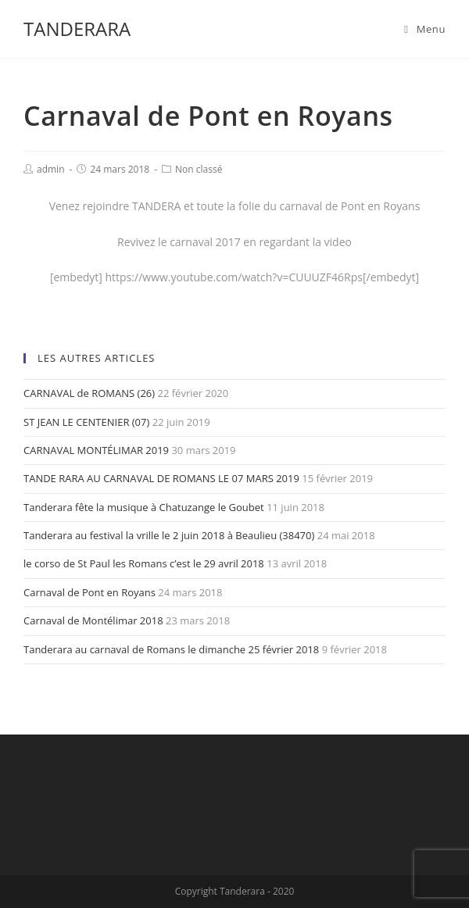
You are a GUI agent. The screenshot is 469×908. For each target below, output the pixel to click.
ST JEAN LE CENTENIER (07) (86, 422)
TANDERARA (77, 28)
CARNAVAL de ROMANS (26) (89, 393)
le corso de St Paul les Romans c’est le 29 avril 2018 (143, 563)
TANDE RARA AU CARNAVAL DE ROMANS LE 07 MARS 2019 (161, 478)
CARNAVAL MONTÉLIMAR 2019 (96, 450)
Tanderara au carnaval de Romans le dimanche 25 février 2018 (171, 649)
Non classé (198, 169)
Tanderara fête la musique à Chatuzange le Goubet (143, 507)
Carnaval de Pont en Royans (89, 592)
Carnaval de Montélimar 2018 (93, 620)
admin (51, 169)
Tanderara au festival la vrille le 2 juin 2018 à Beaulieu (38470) (168, 535)
